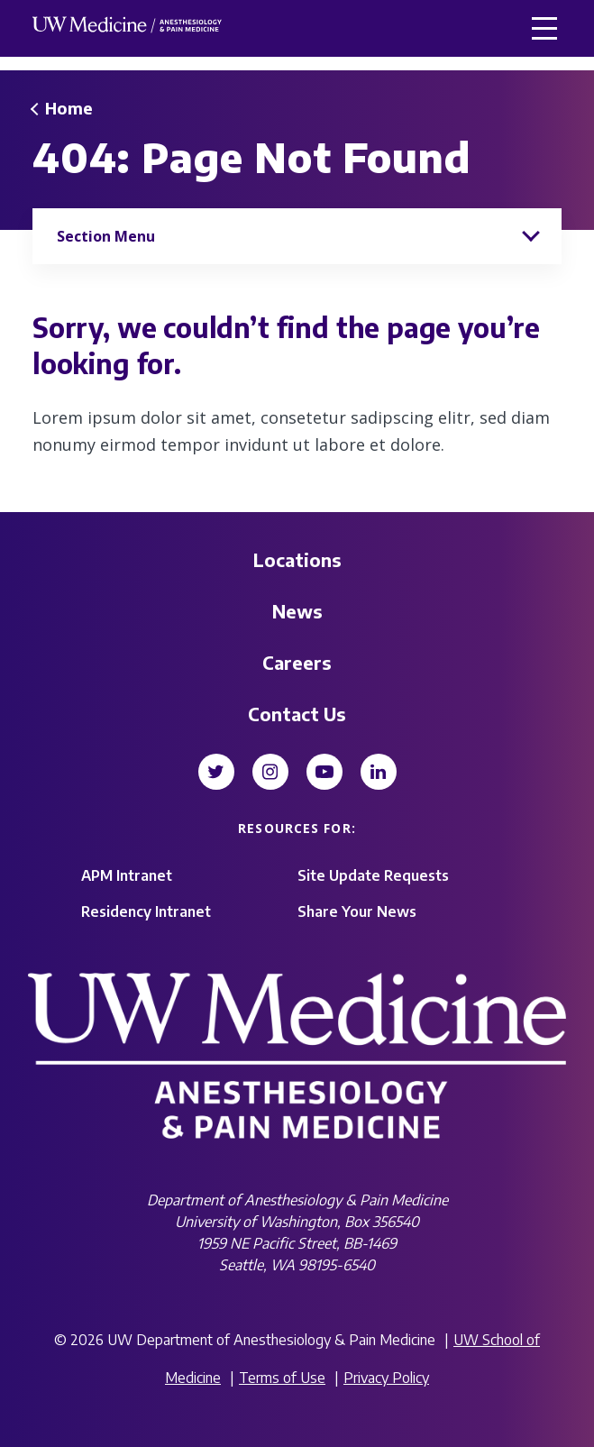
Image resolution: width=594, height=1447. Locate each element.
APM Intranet (126, 875)
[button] (544, 28)
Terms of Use (282, 1378)
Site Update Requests (373, 875)
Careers (297, 662)
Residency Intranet (146, 911)
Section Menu (106, 236)
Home (69, 107)
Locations (297, 559)
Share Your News (356, 911)
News (297, 611)
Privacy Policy (386, 1378)
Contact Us (297, 713)
